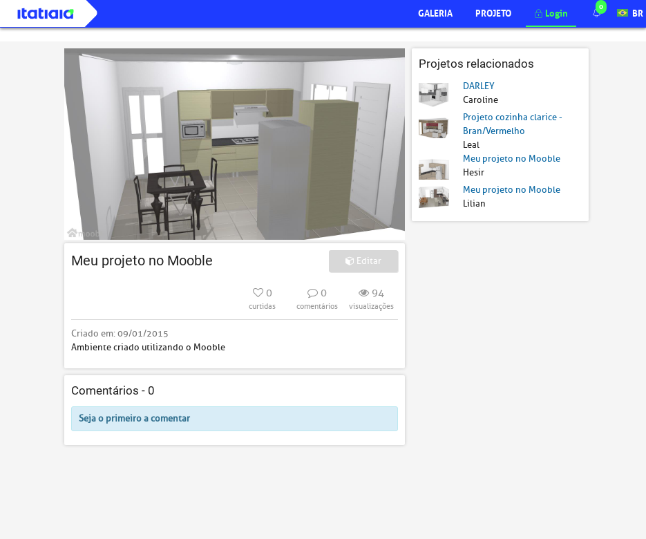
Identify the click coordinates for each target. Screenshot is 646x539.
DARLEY (479, 86)
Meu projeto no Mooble (511, 158)
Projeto (493, 12)
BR (630, 12)
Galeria (435, 12)
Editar (363, 261)
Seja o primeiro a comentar (134, 418)
